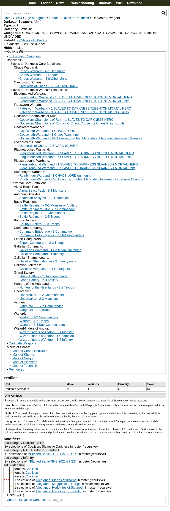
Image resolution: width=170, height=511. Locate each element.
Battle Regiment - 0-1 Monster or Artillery (48, 205)
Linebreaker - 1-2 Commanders (42, 295)
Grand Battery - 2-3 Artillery (39, 280)
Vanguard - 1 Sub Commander (41, 306)
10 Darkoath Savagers (25, 56)
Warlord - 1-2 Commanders (39, 317)
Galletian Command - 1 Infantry (42, 254)
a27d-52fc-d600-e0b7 (32, 40)
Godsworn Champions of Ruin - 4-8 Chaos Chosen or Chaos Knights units (72, 123)
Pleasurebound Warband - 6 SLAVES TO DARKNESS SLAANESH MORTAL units (77, 168)
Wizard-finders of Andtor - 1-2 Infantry (46, 339)
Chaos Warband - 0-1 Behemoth (42, 71)
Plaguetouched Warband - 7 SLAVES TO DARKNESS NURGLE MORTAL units (75, 157)
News (60, 3)
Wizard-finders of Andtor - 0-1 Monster (47, 332)
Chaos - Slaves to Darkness (69, 18)
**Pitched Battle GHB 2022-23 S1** (53, 454)
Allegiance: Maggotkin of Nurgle (58, 484)
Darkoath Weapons (22, 343)
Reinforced (16, 369)
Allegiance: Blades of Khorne (55, 480)
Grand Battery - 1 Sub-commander (44, 276)
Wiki (119, 3)
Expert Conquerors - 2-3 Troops (42, 242)
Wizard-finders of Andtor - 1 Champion (47, 336)
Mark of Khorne (23, 354)
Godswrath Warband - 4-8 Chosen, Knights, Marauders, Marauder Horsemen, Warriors (81, 138)
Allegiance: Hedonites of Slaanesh (59, 487)
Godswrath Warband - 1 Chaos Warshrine (49, 134)
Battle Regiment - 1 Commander (42, 213)
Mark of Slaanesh (24, 362)
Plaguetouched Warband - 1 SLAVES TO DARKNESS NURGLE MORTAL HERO (77, 153)
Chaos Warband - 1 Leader (39, 75)
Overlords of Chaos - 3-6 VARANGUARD (49, 86)
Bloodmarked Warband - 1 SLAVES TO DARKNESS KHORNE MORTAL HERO (76, 97)
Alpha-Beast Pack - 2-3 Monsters (42, 190)
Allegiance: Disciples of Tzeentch (58, 491)
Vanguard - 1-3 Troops (35, 310)
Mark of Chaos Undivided (30, 351)
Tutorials (105, 3)
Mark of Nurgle (22, 358)
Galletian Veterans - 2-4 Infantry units (46, 269)
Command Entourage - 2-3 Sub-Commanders (52, 235)
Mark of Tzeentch (24, 366)
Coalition (32, 469)
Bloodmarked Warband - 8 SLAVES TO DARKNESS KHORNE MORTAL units (74, 101)
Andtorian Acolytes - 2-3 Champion (44, 198)
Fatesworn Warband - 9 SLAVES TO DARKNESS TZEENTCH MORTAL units (74, 112)
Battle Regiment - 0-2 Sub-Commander (47, 209)
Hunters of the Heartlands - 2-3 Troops (47, 287)
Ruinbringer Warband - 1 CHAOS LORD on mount (55, 175)
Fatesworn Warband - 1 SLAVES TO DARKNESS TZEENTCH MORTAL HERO (75, 108)
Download (134, 3)
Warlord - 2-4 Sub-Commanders (42, 325)
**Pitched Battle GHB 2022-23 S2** (53, 461)
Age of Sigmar (35, 18)
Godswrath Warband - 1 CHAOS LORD (47, 131)
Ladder (46, 3)
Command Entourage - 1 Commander (46, 231)
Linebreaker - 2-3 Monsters (39, 298)
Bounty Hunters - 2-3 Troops (40, 224)
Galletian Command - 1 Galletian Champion (50, 250)
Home (32, 3)
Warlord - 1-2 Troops (34, 321)
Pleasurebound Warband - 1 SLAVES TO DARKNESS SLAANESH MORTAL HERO (79, 164)
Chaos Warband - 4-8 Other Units (43, 78)
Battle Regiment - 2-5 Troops (40, 216)
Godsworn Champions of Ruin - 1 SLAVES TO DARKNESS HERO (67, 119)
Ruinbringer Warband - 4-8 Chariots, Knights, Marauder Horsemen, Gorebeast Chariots (81, 179)
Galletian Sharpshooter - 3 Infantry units (48, 261)
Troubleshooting (81, 3)
